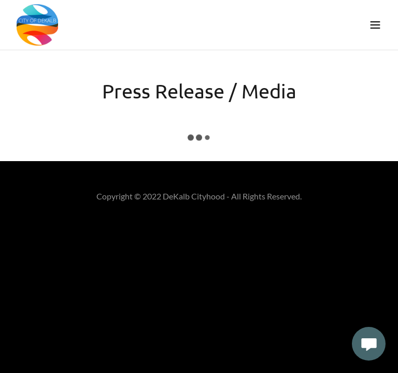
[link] (37, 25)
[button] (375, 25)
